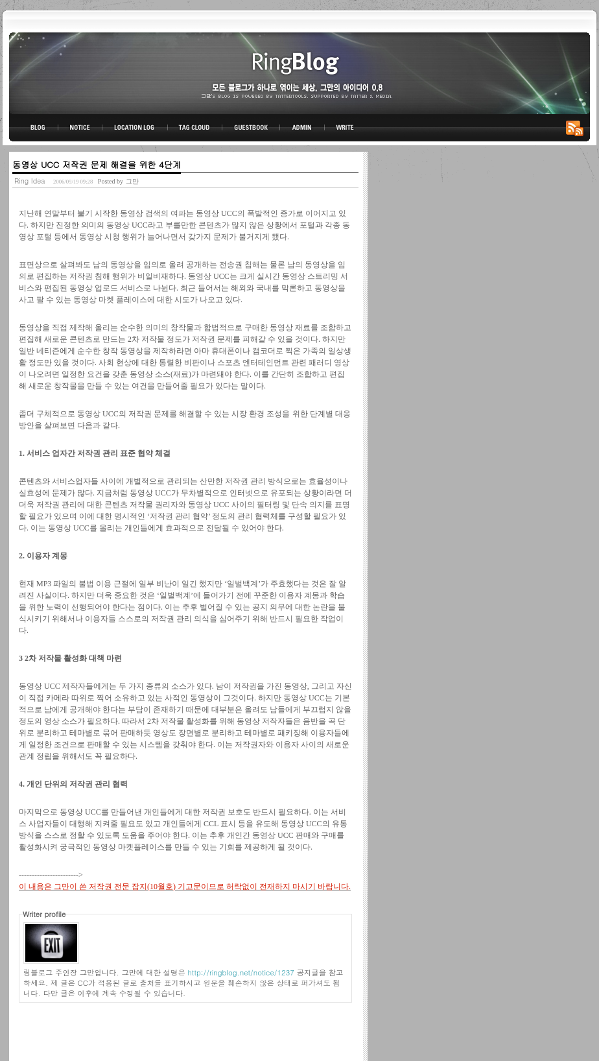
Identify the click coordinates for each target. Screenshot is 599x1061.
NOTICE (81, 127)
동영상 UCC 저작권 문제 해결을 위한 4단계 (96, 164)
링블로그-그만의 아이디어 (299, 72)
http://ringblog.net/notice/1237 (241, 972)
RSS (577, 127)
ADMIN (302, 127)
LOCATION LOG (135, 127)
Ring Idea (29, 180)
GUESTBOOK (251, 127)
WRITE (344, 127)
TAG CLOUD (194, 127)
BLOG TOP (33, 127)
